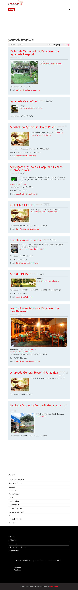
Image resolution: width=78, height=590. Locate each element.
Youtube (16, 570)
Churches (12, 490)
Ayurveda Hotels (15, 483)
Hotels (11, 497)
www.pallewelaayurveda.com (50, 64)
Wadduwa (59, 133)
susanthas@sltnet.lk (24, 297)
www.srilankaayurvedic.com (48, 281)
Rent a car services (16, 512)
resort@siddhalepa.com (26, 156)
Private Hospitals (15, 508)
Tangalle (33, 349)
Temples (12, 522)
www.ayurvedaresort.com (41, 135)
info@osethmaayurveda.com (28, 229)
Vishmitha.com (53, 586)
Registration (14, 551)
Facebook (16, 568)
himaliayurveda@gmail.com (27, 263)
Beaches (12, 487)
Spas (11, 515)
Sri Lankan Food (15, 519)
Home (12, 536)
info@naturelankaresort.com (28, 361)
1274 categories (44, 560)
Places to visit (14, 505)
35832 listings (29, 560)
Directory (13, 540)
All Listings (65, 44)
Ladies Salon (14, 501)
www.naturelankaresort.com (21, 351)
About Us (13, 543)
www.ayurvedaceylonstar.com (31, 108)
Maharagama (40, 416)
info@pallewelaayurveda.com (28, 90)
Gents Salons (14, 494)
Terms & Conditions (17, 547)
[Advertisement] (39, 25)
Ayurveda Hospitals (16, 480)
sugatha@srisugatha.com (26, 194)
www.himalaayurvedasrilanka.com (44, 212)
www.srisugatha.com (18, 184)
